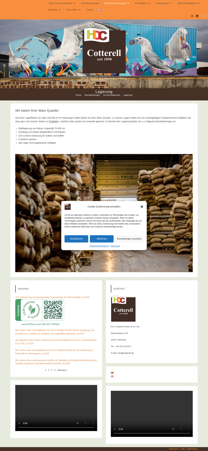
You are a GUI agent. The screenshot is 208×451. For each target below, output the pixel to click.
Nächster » (62, 370)
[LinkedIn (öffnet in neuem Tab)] (197, 16)
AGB (183, 449)
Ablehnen (102, 238)
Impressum (115, 246)
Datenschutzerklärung (99, 246)
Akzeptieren (76, 238)
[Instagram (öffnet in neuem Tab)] (192, 16)
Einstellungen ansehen (129, 238)
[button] (141, 206)
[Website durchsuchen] (204, 16)
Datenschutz (192, 449)
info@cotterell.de (126, 353)
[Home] (78, 95)
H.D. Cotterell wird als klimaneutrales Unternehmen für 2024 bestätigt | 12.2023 (52, 297)
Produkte (53, 121)
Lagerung (127, 95)
